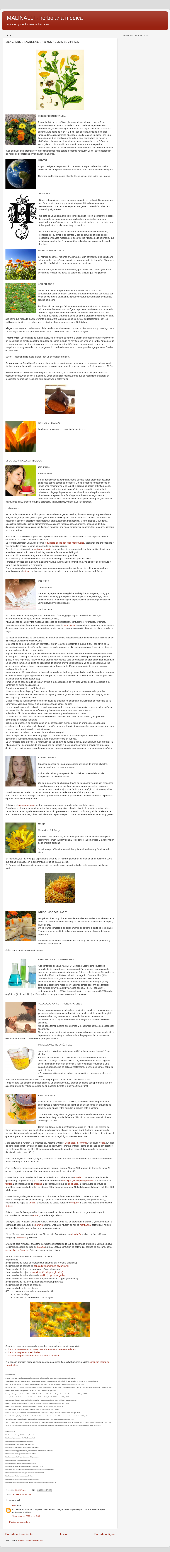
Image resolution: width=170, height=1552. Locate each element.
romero (9, 1206)
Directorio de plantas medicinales (23, 1352)
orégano (38, 1184)
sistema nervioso (26, 805)
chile (102, 1143)
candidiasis (69, 625)
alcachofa (76, 1234)
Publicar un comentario (19, 1522)
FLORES (17, 1494)
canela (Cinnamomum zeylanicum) (51, 1266)
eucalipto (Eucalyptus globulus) (77, 1180)
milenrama (82, 1143)
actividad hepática (43, 549)
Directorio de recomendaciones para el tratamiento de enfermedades (41, 1349)
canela (77, 1177)
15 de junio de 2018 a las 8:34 (26, 1516)
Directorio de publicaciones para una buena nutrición (33, 1355)
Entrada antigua (104, 1534)
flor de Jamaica (20, 1250)
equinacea (73, 1184)
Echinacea (70, 1143)
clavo (8, 1250)
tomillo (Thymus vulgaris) (52, 1275)
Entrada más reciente (19, 1534)
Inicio (63, 1534)
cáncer (27, 571)
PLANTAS (26, 1494)
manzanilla (85, 1225)
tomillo (8, 1184)
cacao (36, 1215)
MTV (14, 1505)
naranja (39, 1225)
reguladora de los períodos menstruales (64, 543)
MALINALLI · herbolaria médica (45, 18)
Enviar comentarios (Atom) (30, 1540)
